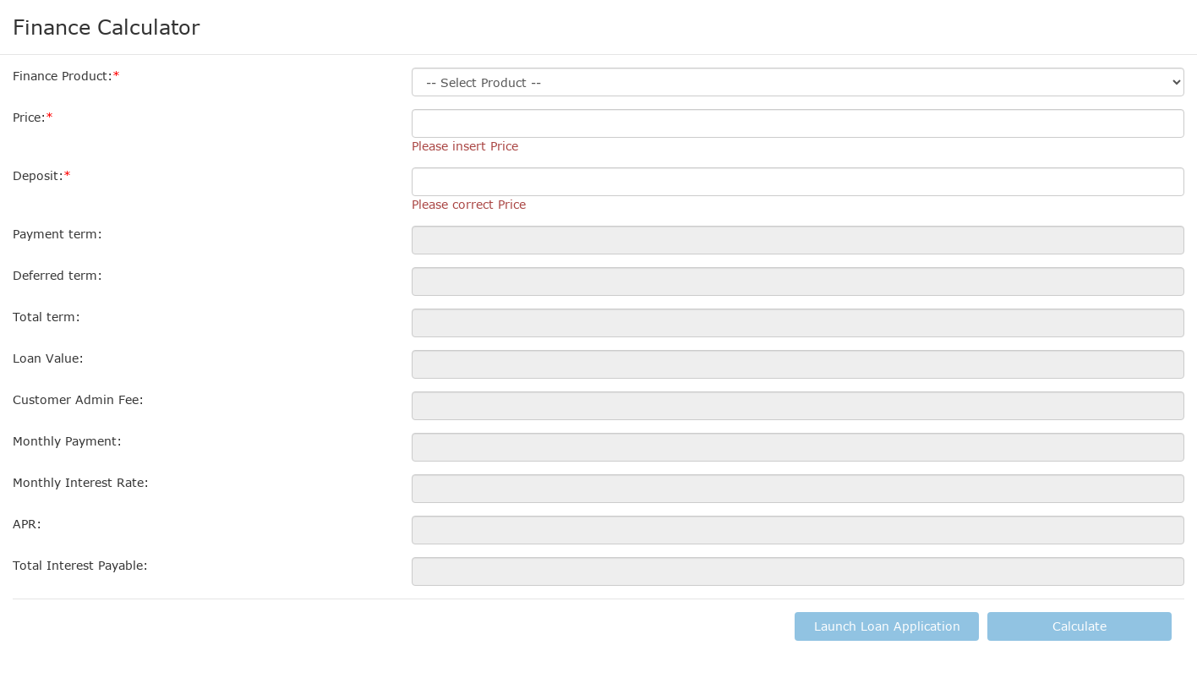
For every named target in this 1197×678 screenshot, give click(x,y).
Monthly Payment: (67, 441)
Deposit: (38, 175)
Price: (29, 117)
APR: (27, 524)
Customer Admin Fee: (78, 399)
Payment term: (57, 234)
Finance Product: (62, 75)
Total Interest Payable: (80, 565)
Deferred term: (57, 275)
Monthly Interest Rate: (81, 482)
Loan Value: (48, 358)
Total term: (46, 316)
